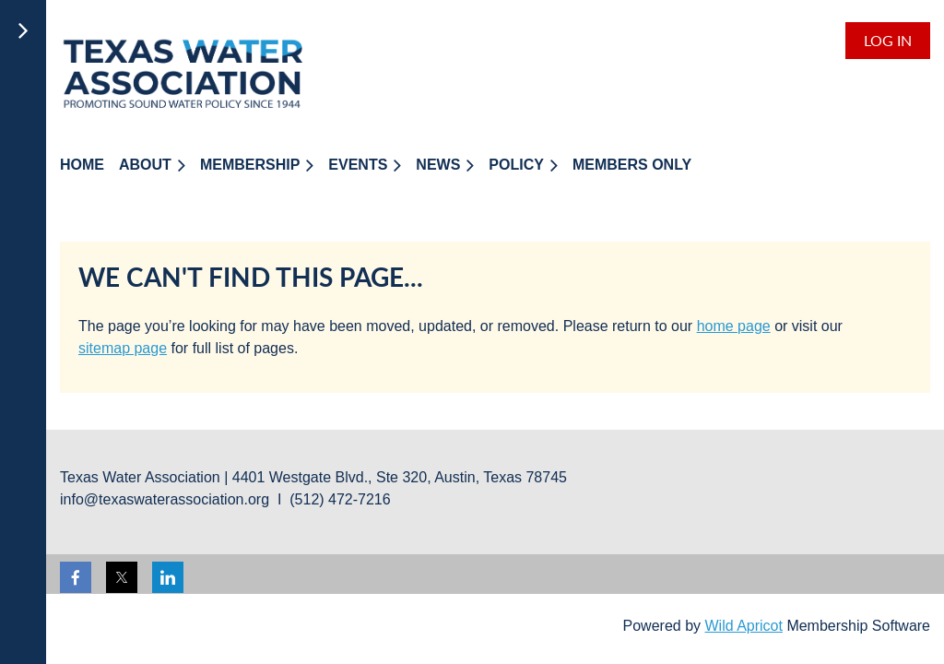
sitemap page (122, 348)
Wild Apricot (743, 626)
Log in (888, 40)
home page (734, 326)
